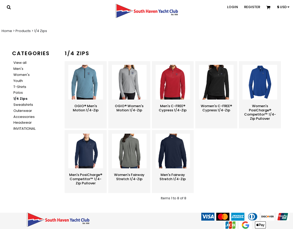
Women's (21, 74)
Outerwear (22, 110)
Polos (18, 92)
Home (7, 30)
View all (20, 62)
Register (252, 6)
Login (232, 6)
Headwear (22, 122)
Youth (18, 80)
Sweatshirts (23, 104)
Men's (18, 68)
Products (23, 30)
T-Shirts (19, 86)
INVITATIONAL (24, 128)
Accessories (24, 116)
